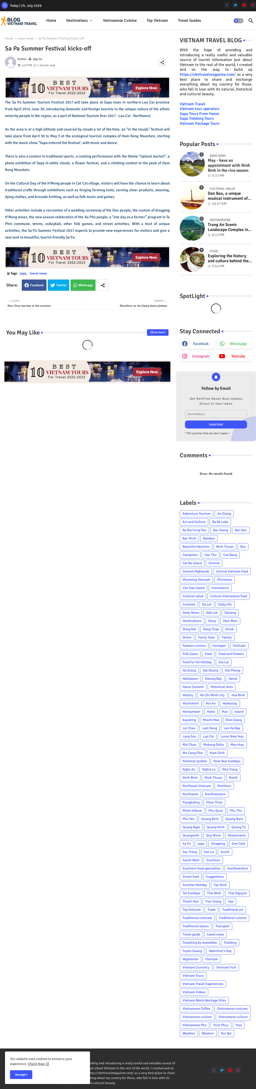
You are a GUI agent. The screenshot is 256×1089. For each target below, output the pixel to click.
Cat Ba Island (192, 563)
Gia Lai (223, 662)
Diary (212, 621)
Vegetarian (190, 959)
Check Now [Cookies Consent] (36, 1064)
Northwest (190, 794)
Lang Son (189, 736)
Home (51, 20)
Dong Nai (189, 629)
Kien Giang (234, 720)
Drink (230, 629)
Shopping (218, 844)
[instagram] (253, 5)
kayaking (189, 720)
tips (231, 901)
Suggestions (215, 876)
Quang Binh (210, 819)
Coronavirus (220, 588)
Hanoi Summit (193, 687)
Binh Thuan (225, 546)
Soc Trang (189, 852)
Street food (190, 876)
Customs (188, 604)
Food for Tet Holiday (197, 662)
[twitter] (235, 5)
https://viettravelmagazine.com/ (208, 74)
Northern (224, 786)
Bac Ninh (189, 538)
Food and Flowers (231, 654)
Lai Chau (189, 728)
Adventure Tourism (196, 514)
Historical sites (221, 687)
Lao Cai (208, 736)
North (233, 778)
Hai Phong (232, 670)
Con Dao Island (193, 588)
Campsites (190, 555)
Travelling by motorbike (199, 942)
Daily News (190, 612)
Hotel (211, 712)
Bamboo (209, 538)
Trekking (230, 942)
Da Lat (207, 604)
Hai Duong (210, 670)
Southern (213, 860)
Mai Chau (189, 744)
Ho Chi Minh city (212, 695)
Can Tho (210, 555)
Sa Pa (186, 844)
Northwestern (215, 794)
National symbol (194, 761)
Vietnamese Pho (194, 1025)
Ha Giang (189, 670)
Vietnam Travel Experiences (202, 984)
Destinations (77, 20)
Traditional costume (197, 918)
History (187, 695)
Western (208, 1033)
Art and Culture (194, 522)
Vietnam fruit (226, 967)
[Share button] (103, 285)
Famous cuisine (194, 646)
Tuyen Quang (192, 951)
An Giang (224, 514)
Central (214, 563)
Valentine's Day (220, 951)
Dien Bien (230, 621)
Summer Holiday (194, 885)
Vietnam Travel (192, 104)
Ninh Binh (190, 778)
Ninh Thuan (213, 778)
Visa (239, 1025)
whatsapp (238, 343)
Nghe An (189, 769)
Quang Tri (239, 827)
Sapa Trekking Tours (197, 118)
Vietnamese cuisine (120, 20)
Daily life (225, 604)
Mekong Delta (213, 744)
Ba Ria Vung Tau (194, 530)
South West (191, 860)
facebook (201, 343)
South (225, 852)
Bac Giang (220, 530)
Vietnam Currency (196, 967)
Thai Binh (214, 893)
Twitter (61, 285)
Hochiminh (190, 703)
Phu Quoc (215, 810)
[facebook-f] (227, 5)
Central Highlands (195, 571)
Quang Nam (234, 819)
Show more (158, 332)
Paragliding (191, 802)
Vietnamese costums (232, 1008)
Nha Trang (230, 769)
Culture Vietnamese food (228, 596)
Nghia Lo (209, 769)
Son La (209, 852)
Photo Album (192, 810)
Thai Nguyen (237, 893)
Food (208, 654)
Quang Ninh (216, 827)
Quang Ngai (191, 827)
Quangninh (190, 835)
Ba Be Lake (220, 522)
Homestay (229, 703)
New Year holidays (227, 761)
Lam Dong (209, 728)
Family (227, 637)
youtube (238, 356)
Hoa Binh (238, 695)
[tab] (51, 20)
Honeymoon (191, 712)
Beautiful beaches (196, 546)
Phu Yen (188, 819)
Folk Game (190, 654)
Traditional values (195, 926)
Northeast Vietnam (196, 786)
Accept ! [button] (21, 1074)
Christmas (224, 580)
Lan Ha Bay (232, 728)
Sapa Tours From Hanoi (199, 113)
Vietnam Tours (193, 976)
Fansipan (219, 646)
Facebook (37, 285)
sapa (23, 273)
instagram (201, 356)
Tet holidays (191, 893)
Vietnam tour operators (200, 108)
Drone (187, 637)
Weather (188, 1033)
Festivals (239, 646)
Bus (243, 546)
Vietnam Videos (194, 992)
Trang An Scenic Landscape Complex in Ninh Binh (228, 227)
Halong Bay (213, 678)
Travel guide (191, 934)
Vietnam (211, 959)
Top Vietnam (157, 20)
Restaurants (237, 835)
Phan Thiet (214, 802)
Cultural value (193, 596)
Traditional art (232, 910)
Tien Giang (213, 901)
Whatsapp (85, 285)
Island (239, 712)
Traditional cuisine (232, 918)
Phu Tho (236, 810)
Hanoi (232, 678)
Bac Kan (241, 530)
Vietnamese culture (233, 1017)
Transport (223, 926)
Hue (225, 712)
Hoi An (211, 703)
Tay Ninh (220, 885)
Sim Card (238, 844)
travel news (26, 38)
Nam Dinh (217, 753)
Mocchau (237, 744)
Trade (212, 910)
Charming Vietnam (196, 580)
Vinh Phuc (221, 1025)
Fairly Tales (206, 637)
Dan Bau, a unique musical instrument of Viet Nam (228, 196)
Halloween (190, 678)
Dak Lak (212, 612)
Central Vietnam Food (232, 571)
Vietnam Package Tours (200, 123)
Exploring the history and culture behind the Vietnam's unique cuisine (228, 259)
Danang (230, 612)
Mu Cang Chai (192, 753)
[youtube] (244, 5)
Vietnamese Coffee (196, 1008)
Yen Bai (226, 1033)
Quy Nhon (213, 835)
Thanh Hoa (190, 901)
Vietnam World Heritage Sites (204, 1000)
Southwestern (237, 868)
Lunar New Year (232, 736)
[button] (239, 20)
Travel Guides (189, 20)
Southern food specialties (201, 868)
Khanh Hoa (211, 720)
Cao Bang (230, 555)
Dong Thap (211, 629)
